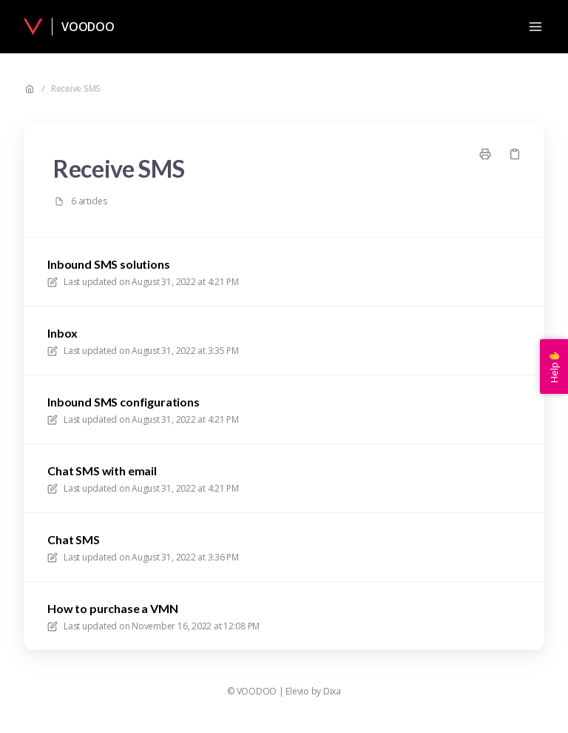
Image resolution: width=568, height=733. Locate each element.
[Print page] (485, 154)
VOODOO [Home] (88, 27)
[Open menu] (535, 27)
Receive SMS (76, 89)
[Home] (33, 26)
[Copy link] (515, 154)
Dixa (332, 691)
